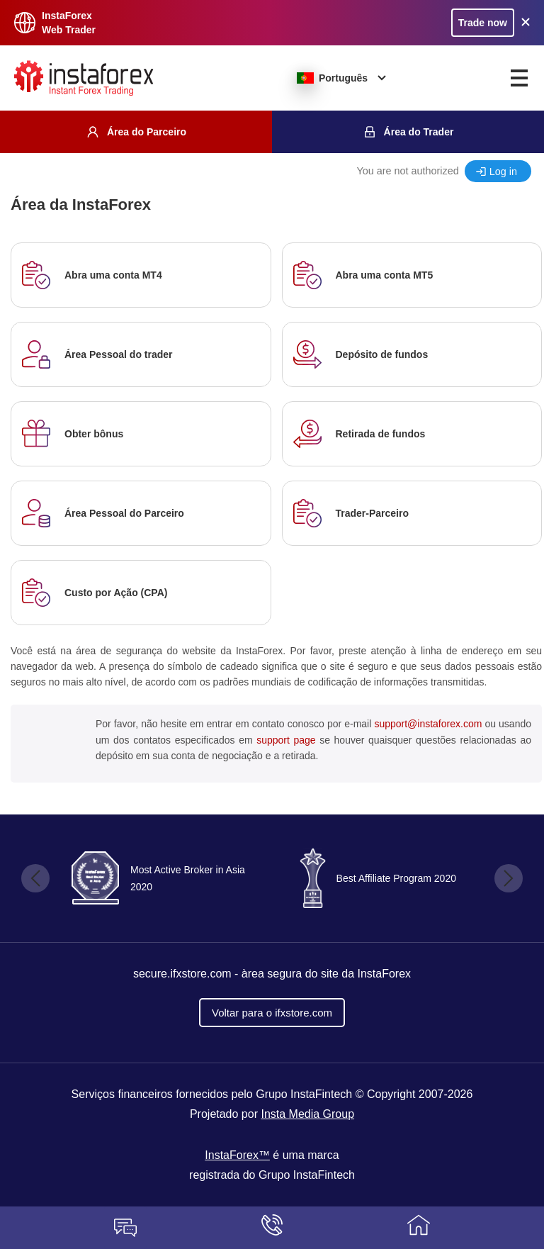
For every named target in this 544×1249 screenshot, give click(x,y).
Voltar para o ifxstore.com (272, 1013)
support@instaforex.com (428, 723)
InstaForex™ (237, 1155)
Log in (503, 171)
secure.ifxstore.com (182, 974)
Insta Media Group (307, 1114)
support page (285, 740)
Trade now (482, 22)
